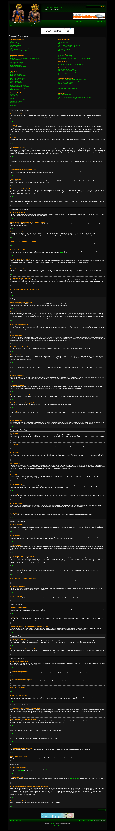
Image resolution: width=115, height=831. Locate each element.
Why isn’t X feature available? (65, 96)
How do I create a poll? (15, 77)
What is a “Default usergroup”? (65, 49)
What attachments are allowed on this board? (68, 88)
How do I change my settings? (16, 56)
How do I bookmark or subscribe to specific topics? (69, 81)
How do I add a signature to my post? (18, 75)
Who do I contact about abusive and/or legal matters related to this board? (74, 97)
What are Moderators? (63, 42)
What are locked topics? (15, 104)
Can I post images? (14, 98)
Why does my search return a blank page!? (67, 72)
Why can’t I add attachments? (16, 82)
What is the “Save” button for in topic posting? (20, 86)
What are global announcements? (17, 99)
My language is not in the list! (16, 62)
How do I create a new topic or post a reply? (19, 72)
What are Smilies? (14, 97)
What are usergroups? (63, 43)
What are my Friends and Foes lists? (66, 63)
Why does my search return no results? (67, 70)
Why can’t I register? (14, 43)
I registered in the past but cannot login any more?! (21, 48)
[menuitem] (80, 21)
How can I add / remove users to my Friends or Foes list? (71, 64)
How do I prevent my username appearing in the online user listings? (25, 58)
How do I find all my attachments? (65, 89)
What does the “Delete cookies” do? (18, 52)
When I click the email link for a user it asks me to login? (22, 68)
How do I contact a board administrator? (67, 98)
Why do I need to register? (15, 41)
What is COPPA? (13, 42)
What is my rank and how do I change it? (19, 66)
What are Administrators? (64, 41)
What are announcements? (16, 101)
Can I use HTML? (14, 95)
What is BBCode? (14, 94)
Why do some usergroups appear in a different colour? (70, 48)
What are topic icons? (14, 105)
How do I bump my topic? (15, 89)
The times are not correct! (15, 59)
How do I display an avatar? (16, 65)
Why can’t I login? (14, 46)
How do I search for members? (65, 73)
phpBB (61, 252)
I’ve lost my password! (15, 49)
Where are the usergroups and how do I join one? (69, 45)
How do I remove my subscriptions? (66, 83)
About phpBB (21, 770)
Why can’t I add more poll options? (17, 78)
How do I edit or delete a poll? (16, 79)
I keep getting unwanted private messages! (67, 56)
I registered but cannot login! (16, 45)
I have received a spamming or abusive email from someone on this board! (74, 58)
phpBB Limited (49, 769)
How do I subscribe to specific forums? (66, 82)
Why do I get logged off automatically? (18, 50)
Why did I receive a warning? (16, 83)
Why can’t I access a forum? (16, 81)
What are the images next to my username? (19, 63)
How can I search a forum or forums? (66, 69)
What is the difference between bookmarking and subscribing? (72, 79)
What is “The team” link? (63, 50)
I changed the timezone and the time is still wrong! (21, 61)
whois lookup (14, 789)
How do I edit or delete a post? (16, 74)
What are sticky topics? (15, 102)
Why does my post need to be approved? (19, 88)
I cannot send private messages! (65, 55)
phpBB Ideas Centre (74, 778)
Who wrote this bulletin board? (65, 94)
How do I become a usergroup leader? (66, 46)
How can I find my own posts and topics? (67, 74)
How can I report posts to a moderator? (18, 85)
